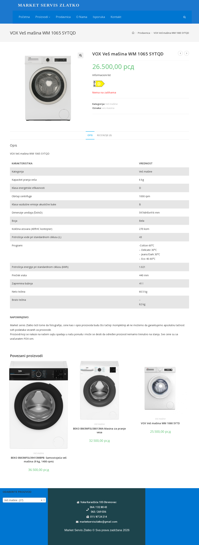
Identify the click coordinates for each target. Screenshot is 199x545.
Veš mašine (111, 104)
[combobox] (24, 500)
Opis (90, 135)
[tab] (90, 135)
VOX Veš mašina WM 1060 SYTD (160, 423)
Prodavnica (63, 17)
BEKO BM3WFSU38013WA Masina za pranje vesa (99, 430)
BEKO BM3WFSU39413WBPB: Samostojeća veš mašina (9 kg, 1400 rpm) (39, 459)
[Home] (133, 32)
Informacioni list (101, 75)
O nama (81, 17)
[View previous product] (180, 53)
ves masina (108, 108)
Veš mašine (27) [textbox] (23, 500)
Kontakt (116, 17)
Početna (24, 17)
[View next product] (186, 53)
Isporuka (99, 17)
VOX (12, 153)
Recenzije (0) (104, 135)
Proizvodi (42, 17)
